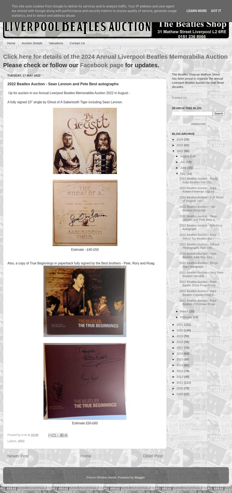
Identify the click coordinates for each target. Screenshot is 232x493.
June (183, 167)
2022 (21, 441)
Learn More (196, 11)
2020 (180, 330)
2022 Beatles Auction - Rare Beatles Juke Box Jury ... (197, 255)
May (183, 173)
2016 (180, 353)
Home (11, 43)
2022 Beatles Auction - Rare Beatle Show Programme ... (199, 283)
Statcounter (198, 124)
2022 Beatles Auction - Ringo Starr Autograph (198, 264)
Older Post (153, 456)
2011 (180, 382)
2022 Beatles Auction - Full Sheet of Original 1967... (201, 199)
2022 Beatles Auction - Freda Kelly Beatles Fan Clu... (198, 180)
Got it (216, 11)
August (185, 156)
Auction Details (32, 43)
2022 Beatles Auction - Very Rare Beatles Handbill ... (201, 274)
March (184, 311)
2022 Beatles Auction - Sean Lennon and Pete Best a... (198, 218)
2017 (180, 347)
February (186, 317)
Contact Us (77, 43)
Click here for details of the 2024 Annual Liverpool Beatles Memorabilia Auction (115, 56)
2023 (180, 145)
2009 (180, 394)
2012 (180, 376)
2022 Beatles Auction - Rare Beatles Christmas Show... (198, 302)
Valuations (56, 43)
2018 (180, 342)
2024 (180, 139)
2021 (180, 324)
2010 (180, 388)
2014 (180, 365)
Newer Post (18, 456)
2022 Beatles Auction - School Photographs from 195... (199, 246)
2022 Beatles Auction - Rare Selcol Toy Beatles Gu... (197, 236)
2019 (180, 336)
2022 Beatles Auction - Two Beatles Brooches (197, 208)
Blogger (140, 477)
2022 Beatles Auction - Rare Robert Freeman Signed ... (198, 189)
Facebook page (101, 65)
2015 (180, 359)
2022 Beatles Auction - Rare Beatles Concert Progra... (197, 292)
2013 (180, 371)
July (183, 162)
